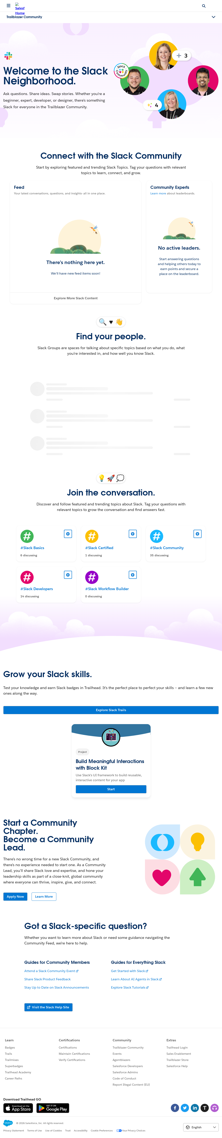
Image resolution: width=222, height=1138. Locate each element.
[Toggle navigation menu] (213, 17)
